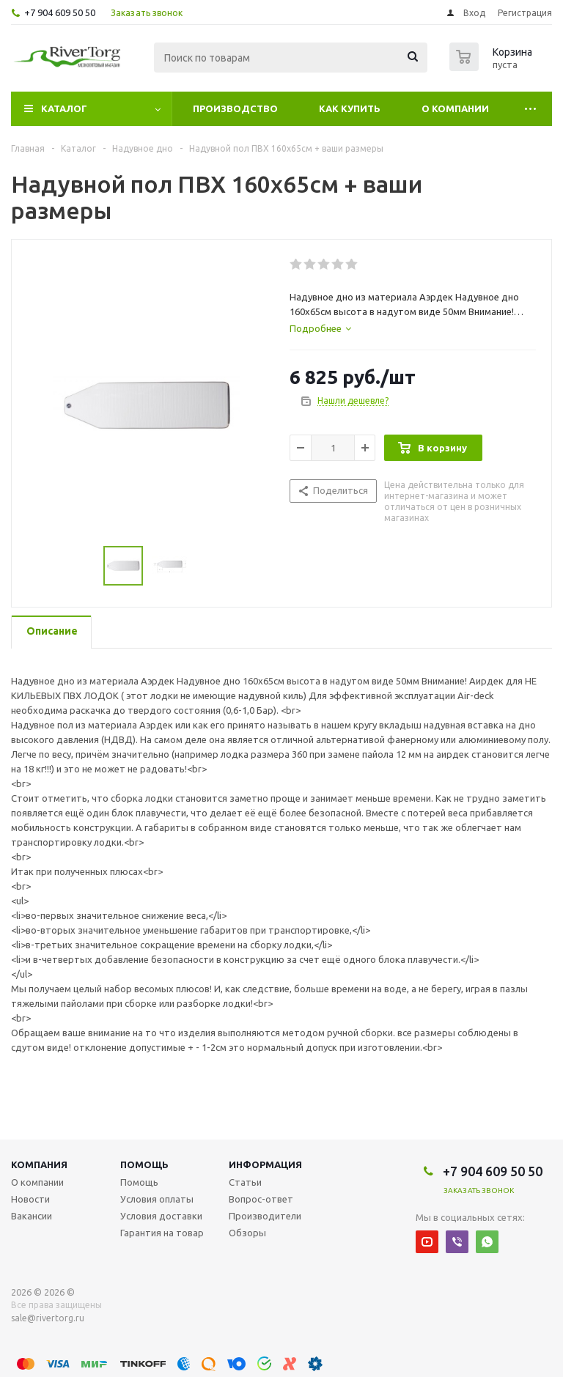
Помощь (144, 1164)
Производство (235, 108)
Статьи (245, 1182)
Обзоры (247, 1233)
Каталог (64, 108)
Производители (265, 1216)
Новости (30, 1199)
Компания (39, 1164)
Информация (265, 1164)
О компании (455, 108)
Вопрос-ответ (261, 1199)
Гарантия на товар (162, 1233)
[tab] (320, 328)
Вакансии (31, 1216)
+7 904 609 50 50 (59, 12)
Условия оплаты (157, 1199)
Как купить (349, 108)
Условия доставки (161, 1216)
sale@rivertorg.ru (47, 1318)
